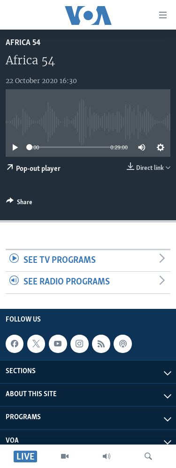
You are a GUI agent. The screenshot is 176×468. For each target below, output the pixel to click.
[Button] (19, 204)
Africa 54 (23, 43)
